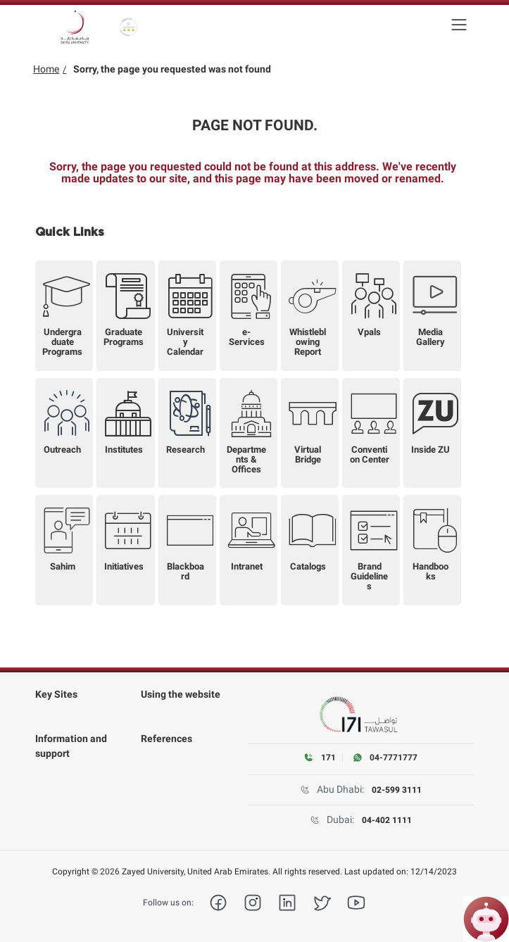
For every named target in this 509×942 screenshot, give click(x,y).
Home (46, 69)
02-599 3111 (397, 790)
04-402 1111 (387, 820)
